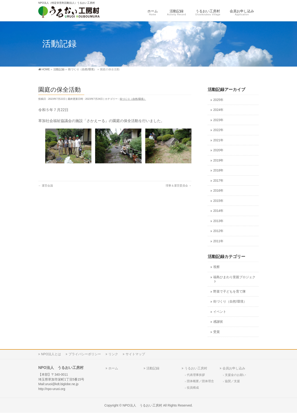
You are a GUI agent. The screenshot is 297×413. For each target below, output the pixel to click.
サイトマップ (135, 354)
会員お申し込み (234, 368)
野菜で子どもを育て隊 (229, 291)
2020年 (218, 150)
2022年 (218, 130)
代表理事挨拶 (196, 375)
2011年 (218, 241)
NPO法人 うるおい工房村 (142, 405)
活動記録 (152, 368)
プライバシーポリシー (84, 354)
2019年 (218, 160)
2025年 (218, 100)
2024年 (218, 110)
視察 (216, 267)
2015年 (218, 201)
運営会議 (45, 185)
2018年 (218, 170)
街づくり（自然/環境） (133, 98)
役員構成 (193, 387)
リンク (113, 354)
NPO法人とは (51, 354)
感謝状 (218, 321)
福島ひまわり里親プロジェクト (234, 279)
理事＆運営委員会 (178, 185)
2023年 (218, 120)
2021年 (218, 140)
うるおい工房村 (195, 368)
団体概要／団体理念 (200, 381)
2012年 (218, 231)
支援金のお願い (235, 375)
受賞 (216, 332)
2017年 (218, 180)
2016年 (218, 190)
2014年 (218, 211)
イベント (219, 311)
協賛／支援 (232, 381)
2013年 (218, 221)
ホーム (113, 368)
